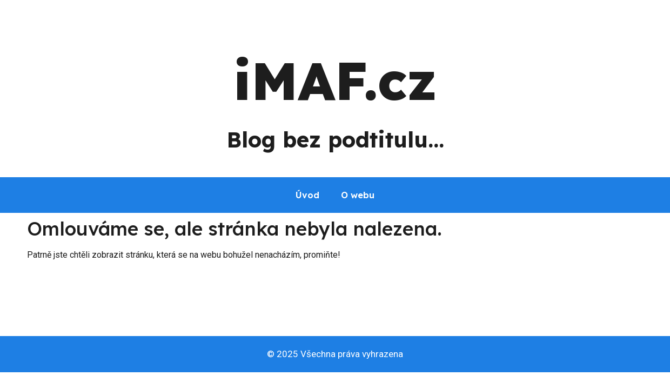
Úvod (307, 195)
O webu (357, 195)
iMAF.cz (335, 80)
